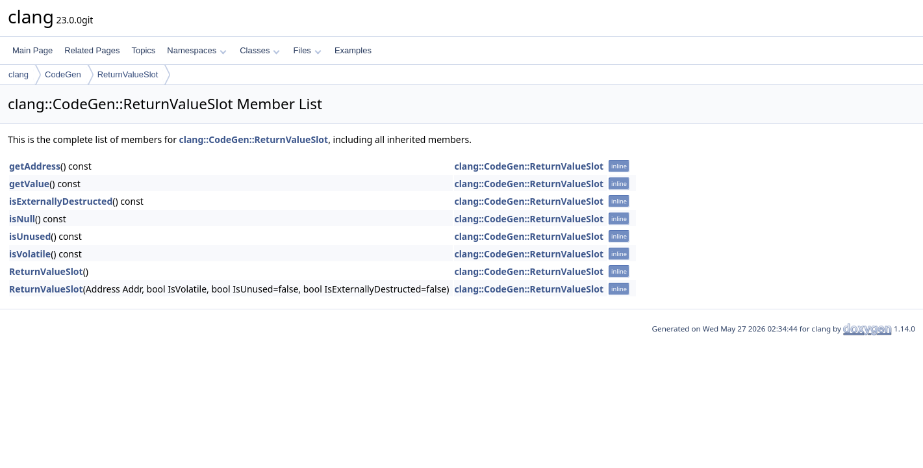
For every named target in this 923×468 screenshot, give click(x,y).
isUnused (30, 236)
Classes (260, 50)
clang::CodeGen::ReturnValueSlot (254, 139)
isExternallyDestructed (60, 201)
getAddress (34, 166)
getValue (29, 183)
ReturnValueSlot (127, 74)
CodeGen (63, 74)
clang (18, 74)
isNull (22, 219)
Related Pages (92, 50)
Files (307, 50)
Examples (353, 50)
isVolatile (30, 254)
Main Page (32, 50)
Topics (143, 50)
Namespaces (196, 50)
